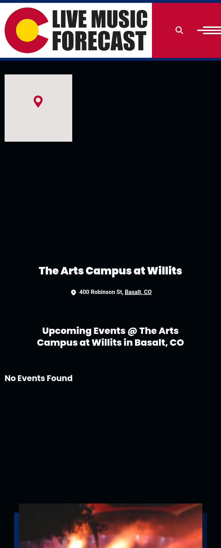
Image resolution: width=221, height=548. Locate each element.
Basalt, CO (138, 292)
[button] (38, 101)
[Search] (179, 30)
